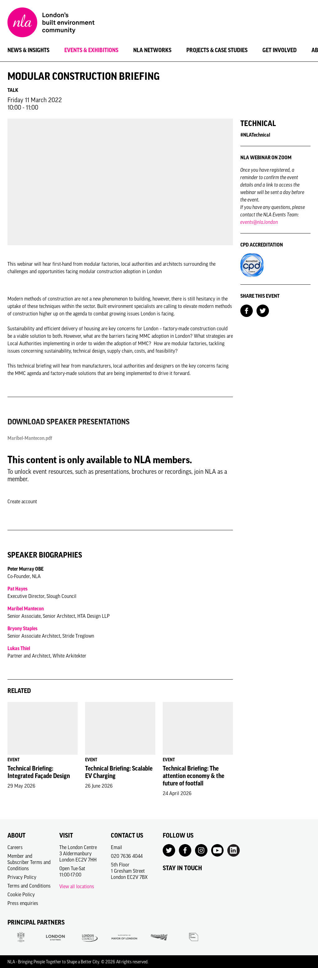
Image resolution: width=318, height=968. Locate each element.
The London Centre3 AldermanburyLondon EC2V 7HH (78, 853)
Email (116, 847)
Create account (22, 501)
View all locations (76, 886)
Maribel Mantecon (25, 608)
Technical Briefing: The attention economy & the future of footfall (193, 776)
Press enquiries (22, 903)
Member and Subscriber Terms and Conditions (29, 862)
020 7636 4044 (127, 856)
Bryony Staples (22, 628)
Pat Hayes (17, 588)
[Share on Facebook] (246, 310)
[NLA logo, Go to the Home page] (50, 23)
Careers (15, 847)
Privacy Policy (21, 877)
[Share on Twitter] (263, 310)
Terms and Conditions (29, 886)
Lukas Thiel (18, 648)
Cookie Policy (21, 894)
